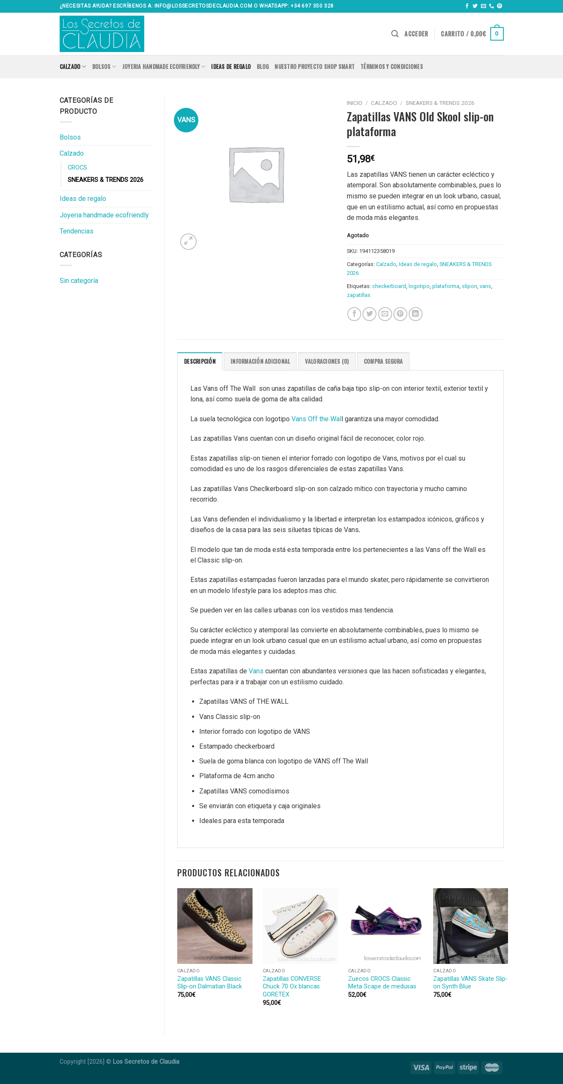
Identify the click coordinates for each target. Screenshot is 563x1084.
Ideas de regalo (231, 67)
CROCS (77, 167)
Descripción (200, 361)
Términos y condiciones (391, 67)
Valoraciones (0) (327, 361)
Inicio (355, 102)
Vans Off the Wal (316, 419)
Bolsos (104, 67)
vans (485, 286)
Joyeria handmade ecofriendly (164, 67)
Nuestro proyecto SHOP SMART (314, 67)
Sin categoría (79, 281)
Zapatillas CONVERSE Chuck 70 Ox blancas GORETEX (292, 986)
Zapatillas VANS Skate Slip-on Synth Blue (470, 983)
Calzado (73, 67)
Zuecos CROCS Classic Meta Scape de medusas (382, 983)
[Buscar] (394, 34)
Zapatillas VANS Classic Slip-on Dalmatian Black (209, 983)
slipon (469, 286)
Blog (263, 67)
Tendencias (76, 231)
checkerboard (389, 286)
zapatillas (359, 295)
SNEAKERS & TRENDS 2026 (105, 180)
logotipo (419, 286)
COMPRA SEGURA (383, 361)
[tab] (199, 361)
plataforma (445, 286)
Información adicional (260, 361)
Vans (255, 671)
